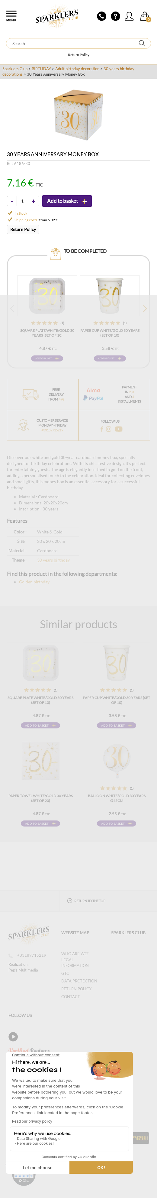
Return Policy (78, 54)
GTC (65, 973)
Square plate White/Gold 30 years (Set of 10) (47, 333)
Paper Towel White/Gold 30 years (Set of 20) (40, 798)
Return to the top (86, 900)
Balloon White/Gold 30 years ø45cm (117, 798)
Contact (70, 996)
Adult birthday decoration (77, 68)
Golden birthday (34, 581)
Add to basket (43, 358)
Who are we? (74, 953)
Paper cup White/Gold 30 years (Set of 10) (109, 333)
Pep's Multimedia (23, 970)
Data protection (79, 981)
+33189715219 (27, 955)
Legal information (75, 962)
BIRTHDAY (41, 68)
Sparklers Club (14, 68)
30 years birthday (53, 560)
